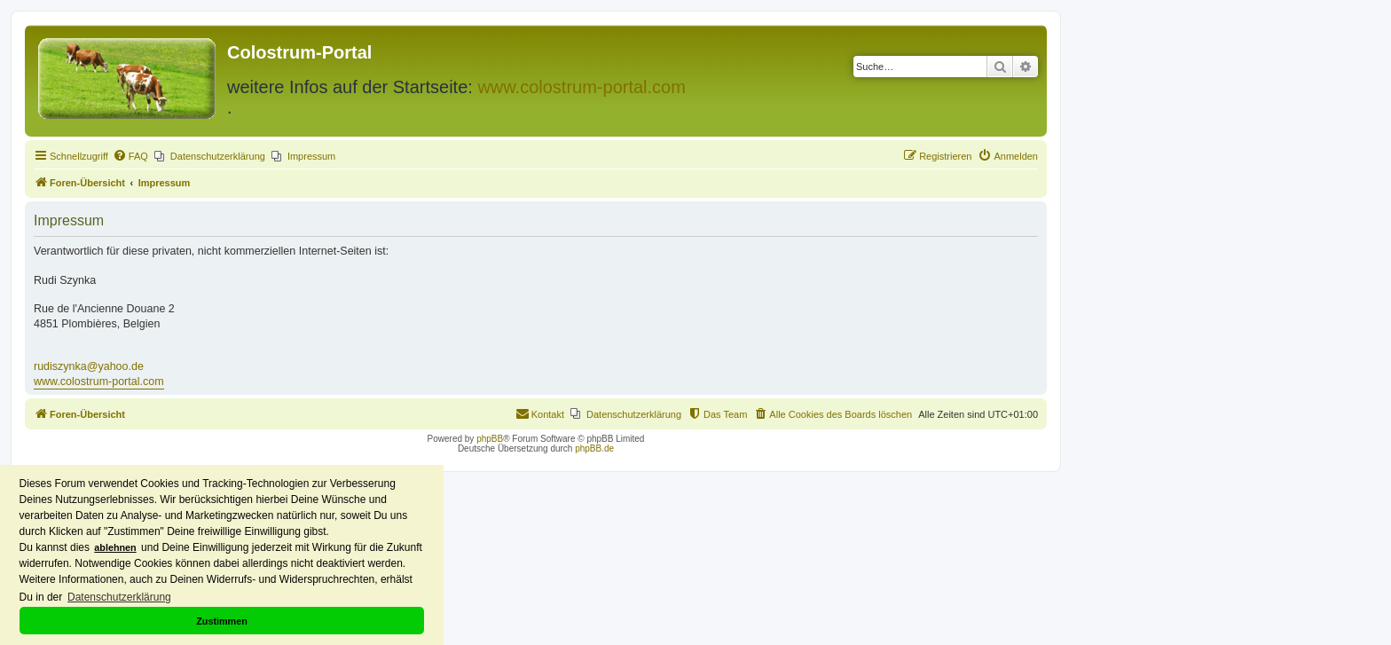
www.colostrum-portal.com (581, 87)
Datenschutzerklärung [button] (119, 597)
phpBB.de (594, 448)
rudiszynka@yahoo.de (89, 366)
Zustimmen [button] (222, 621)
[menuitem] (130, 156)
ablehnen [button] (115, 547)
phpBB (489, 439)
